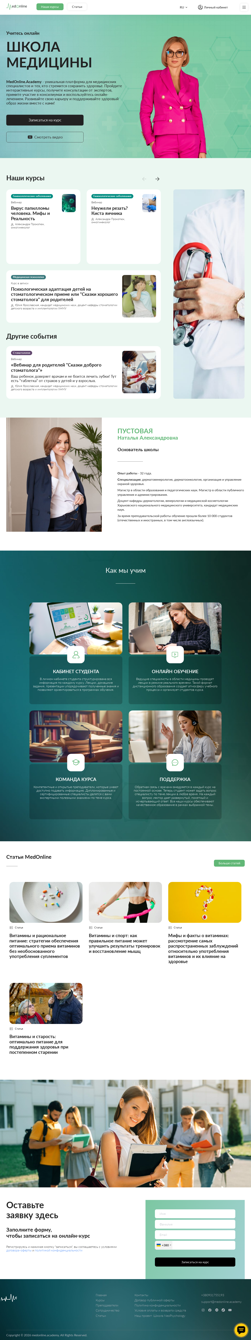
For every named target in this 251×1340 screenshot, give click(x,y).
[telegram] (216, 1310)
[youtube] (229, 1310)
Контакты (141, 1295)
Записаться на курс (195, 1262)
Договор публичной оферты (154, 1300)
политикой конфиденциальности (58, 1250)
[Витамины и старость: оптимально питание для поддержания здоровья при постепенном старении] (46, 1022)
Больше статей (229, 863)
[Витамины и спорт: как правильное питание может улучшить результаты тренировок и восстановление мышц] (125, 926)
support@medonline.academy (221, 1301)
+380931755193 (212, 1295)
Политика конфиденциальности (158, 1305)
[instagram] (203, 1310)
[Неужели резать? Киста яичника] (124, 226)
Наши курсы (50, 6)
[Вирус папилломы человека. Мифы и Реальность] (43, 226)
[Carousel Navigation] (150, 178)
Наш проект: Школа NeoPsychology (160, 1315)
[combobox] (163, 1245)
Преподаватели (107, 1305)
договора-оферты (19, 1250)
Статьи (77, 6)
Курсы (100, 1300)
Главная (101, 1295)
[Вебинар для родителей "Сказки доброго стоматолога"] (83, 372)
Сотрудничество (107, 1310)
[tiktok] (223, 1310)
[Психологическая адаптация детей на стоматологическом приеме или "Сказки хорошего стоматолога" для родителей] (83, 296)
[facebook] (209, 1310)
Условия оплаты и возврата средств (160, 1310)
